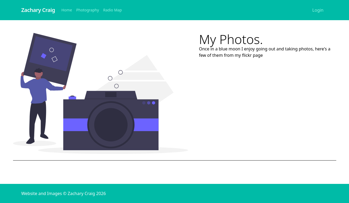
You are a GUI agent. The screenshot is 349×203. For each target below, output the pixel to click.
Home (66, 9)
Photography (87, 9)
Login (317, 10)
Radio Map (112, 9)
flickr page (252, 55)
